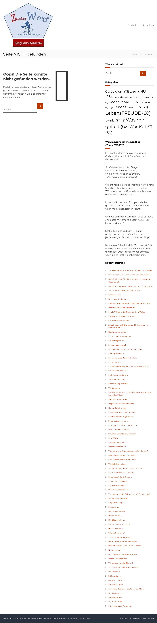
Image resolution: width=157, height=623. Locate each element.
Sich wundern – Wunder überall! (123, 567)
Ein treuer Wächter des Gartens (122, 358)
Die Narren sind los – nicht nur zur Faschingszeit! (130, 286)
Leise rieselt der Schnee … (120, 477)
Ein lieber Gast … (115, 362)
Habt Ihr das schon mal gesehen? (123, 541)
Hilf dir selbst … (115, 515)
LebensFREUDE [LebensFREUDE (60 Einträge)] (128, 113)
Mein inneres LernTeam (119, 429)
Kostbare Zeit (114, 295)
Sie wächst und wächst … (119, 320)
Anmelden (148, 25)
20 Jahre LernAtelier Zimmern (122, 434)
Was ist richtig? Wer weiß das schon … (125, 546)
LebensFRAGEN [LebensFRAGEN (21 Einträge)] (131, 107)
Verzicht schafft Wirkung (119, 537)
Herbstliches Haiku (117, 447)
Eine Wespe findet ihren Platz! (122, 459)
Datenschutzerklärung (143, 618)
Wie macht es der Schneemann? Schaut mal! (129, 494)
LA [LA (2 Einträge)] (111, 108)
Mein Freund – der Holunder (121, 455)
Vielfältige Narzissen (117, 481)
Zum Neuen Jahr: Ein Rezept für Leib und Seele (130, 270)
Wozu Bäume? (115, 597)
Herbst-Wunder (115, 528)
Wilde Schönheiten (117, 464)
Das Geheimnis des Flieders (121, 472)
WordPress (86, 618)
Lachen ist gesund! (117, 345)
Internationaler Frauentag (120, 606)
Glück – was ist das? (117, 371)
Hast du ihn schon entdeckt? (121, 308)
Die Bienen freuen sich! (119, 524)
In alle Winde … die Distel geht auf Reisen (127, 312)
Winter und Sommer (117, 498)
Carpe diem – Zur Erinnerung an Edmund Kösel (130, 275)
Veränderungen (115, 584)
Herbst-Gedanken (116, 511)
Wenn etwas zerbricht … (119, 490)
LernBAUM (113, 438)
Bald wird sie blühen (117, 332)
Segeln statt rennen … (118, 421)
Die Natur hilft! (115, 602)
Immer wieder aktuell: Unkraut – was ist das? (128, 366)
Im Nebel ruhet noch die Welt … (122, 412)
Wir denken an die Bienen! (120, 563)
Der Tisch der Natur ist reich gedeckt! (125, 349)
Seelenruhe (113, 507)
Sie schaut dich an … (117, 379)
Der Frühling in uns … (118, 593)
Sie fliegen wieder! (116, 485)
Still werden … (114, 576)
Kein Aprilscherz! (116, 353)
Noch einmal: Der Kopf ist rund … (123, 554)
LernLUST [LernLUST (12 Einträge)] (115, 120)
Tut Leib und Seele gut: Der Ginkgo (124, 290)
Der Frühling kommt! (118, 383)
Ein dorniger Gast (116, 340)
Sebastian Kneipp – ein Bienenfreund (125, 468)
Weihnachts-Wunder (118, 399)
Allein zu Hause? (116, 580)
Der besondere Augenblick (120, 416)
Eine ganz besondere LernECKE (123, 425)
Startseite (133, 25)
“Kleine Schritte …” (116, 533)
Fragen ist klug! (115, 503)
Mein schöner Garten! (118, 375)
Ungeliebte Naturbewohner (121, 403)
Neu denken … (114, 571)
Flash (52, 618)
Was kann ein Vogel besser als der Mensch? (128, 451)
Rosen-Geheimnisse (117, 558)
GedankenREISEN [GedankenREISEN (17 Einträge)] (127, 102)
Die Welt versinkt (116, 442)
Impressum (125, 618)
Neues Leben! (114, 550)
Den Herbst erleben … (118, 299)
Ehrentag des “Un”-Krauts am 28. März (126, 589)
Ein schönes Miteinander (119, 336)
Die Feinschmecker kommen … (122, 316)
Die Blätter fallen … (116, 520)
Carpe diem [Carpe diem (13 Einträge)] (117, 91)
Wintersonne (114, 388)
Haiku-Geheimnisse (117, 408)
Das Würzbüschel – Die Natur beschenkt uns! (129, 303)
